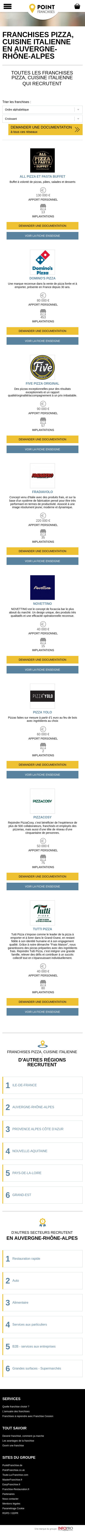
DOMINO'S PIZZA (42, 278)
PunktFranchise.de (12, 1465)
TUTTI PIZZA (42, 929)
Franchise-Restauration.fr (15, 1489)
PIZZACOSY (42, 817)
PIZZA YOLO (42, 712)
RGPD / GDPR (10, 1513)
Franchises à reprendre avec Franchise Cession (27, 1416)
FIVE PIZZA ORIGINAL (42, 383)
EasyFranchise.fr (11, 1484)
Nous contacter (10, 1498)
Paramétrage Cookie (13, 1508)
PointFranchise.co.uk (13, 1470)
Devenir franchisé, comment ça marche (23, 1436)
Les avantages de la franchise (18, 1440)
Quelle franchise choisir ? (15, 1406)
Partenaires (8, 1494)
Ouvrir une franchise (13, 1445)
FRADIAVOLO (42, 492)
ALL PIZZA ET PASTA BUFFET (42, 176)
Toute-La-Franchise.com (15, 1475)
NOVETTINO (42, 603)
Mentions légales (11, 1503)
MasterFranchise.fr (12, 1479)
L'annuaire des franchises (15, 1411)
